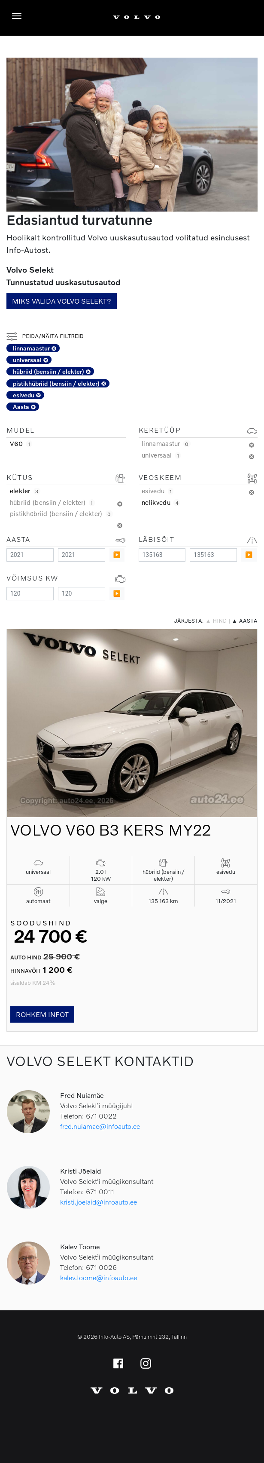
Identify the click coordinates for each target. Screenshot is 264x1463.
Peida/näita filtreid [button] (45, 336)
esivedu (27, 395)
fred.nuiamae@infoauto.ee (100, 1126)
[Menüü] (19, 16)
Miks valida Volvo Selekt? (61, 301)
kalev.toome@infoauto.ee (98, 1277)
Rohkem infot (42, 1014)
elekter (25, 491)
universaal (30, 359)
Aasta (24, 406)
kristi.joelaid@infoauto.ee (98, 1202)
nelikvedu (161, 502)
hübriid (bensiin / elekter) (52, 371)
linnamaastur (34, 348)
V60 (21, 443)
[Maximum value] (81, 555)
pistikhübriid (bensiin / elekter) (59, 383)
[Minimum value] (30, 555)
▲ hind (216, 621)
